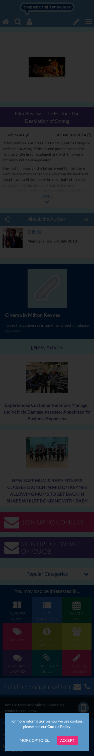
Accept (67, 740)
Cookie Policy (58, 726)
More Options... (35, 740)
